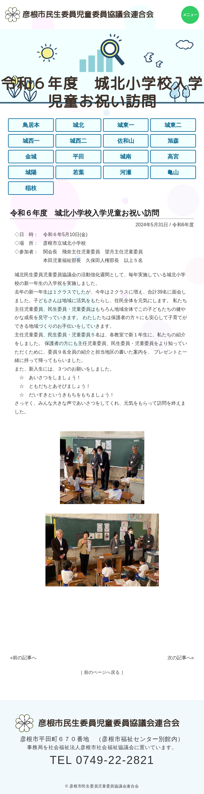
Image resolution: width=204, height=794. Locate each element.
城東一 (126, 125)
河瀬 (126, 172)
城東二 (173, 125)
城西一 (31, 141)
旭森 (173, 141)
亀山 (173, 172)
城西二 (78, 141)
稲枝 (31, 188)
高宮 (173, 156)
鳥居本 (31, 125)
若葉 (78, 172)
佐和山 (126, 141)
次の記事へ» (180, 657)
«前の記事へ (23, 657)
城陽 (31, 172)
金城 (31, 156)
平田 (78, 156)
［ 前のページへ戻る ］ (101, 672)
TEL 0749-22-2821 (102, 760)
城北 (78, 125)
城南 (126, 156)
